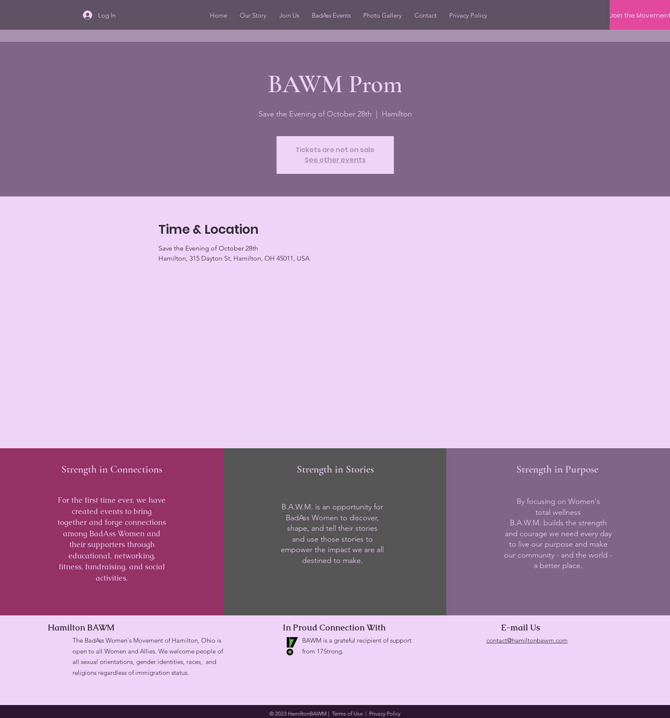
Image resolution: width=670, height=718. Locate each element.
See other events (335, 160)
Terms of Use (347, 713)
